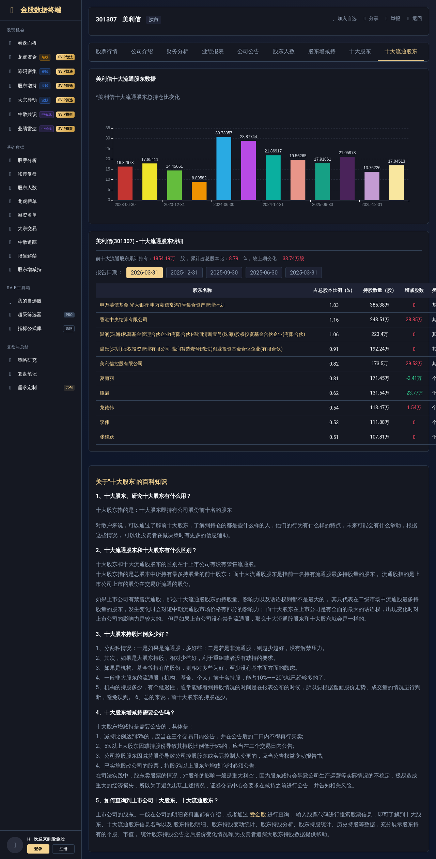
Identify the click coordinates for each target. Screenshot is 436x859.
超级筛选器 (41, 314)
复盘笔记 (22, 374)
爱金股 (258, 814)
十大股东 (360, 51)
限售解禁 (22, 256)
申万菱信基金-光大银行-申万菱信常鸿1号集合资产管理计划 (162, 305)
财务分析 (177, 51)
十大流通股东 (401, 51)
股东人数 (22, 188)
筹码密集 (41, 71)
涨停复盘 (22, 174)
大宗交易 (22, 229)
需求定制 (41, 388)
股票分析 (22, 160)
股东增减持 (24, 269)
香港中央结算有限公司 (123, 319)
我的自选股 (24, 301)
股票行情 (107, 51)
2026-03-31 (144, 272)
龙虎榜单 (22, 201)
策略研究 (22, 360)
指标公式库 (41, 328)
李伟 (104, 422)
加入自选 (343, 18)
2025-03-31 (303, 272)
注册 (63, 848)
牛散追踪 (22, 242)
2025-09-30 (224, 272)
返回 (413, 18)
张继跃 (107, 437)
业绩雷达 (41, 128)
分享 (370, 18)
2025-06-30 (264, 272)
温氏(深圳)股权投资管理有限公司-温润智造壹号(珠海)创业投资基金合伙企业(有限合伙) (191, 349)
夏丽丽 (107, 378)
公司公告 (248, 51)
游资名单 (22, 215)
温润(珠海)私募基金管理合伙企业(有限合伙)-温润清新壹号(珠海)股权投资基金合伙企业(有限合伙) (202, 334)
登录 (38, 848)
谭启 (104, 393)
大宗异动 (41, 100)
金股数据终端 (34, 10)
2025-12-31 (184, 272)
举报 (392, 18)
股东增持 (41, 86)
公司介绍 (142, 51)
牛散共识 (41, 114)
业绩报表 (213, 51)
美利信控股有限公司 (121, 363)
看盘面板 (22, 43)
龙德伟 (107, 407)
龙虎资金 (41, 57)
